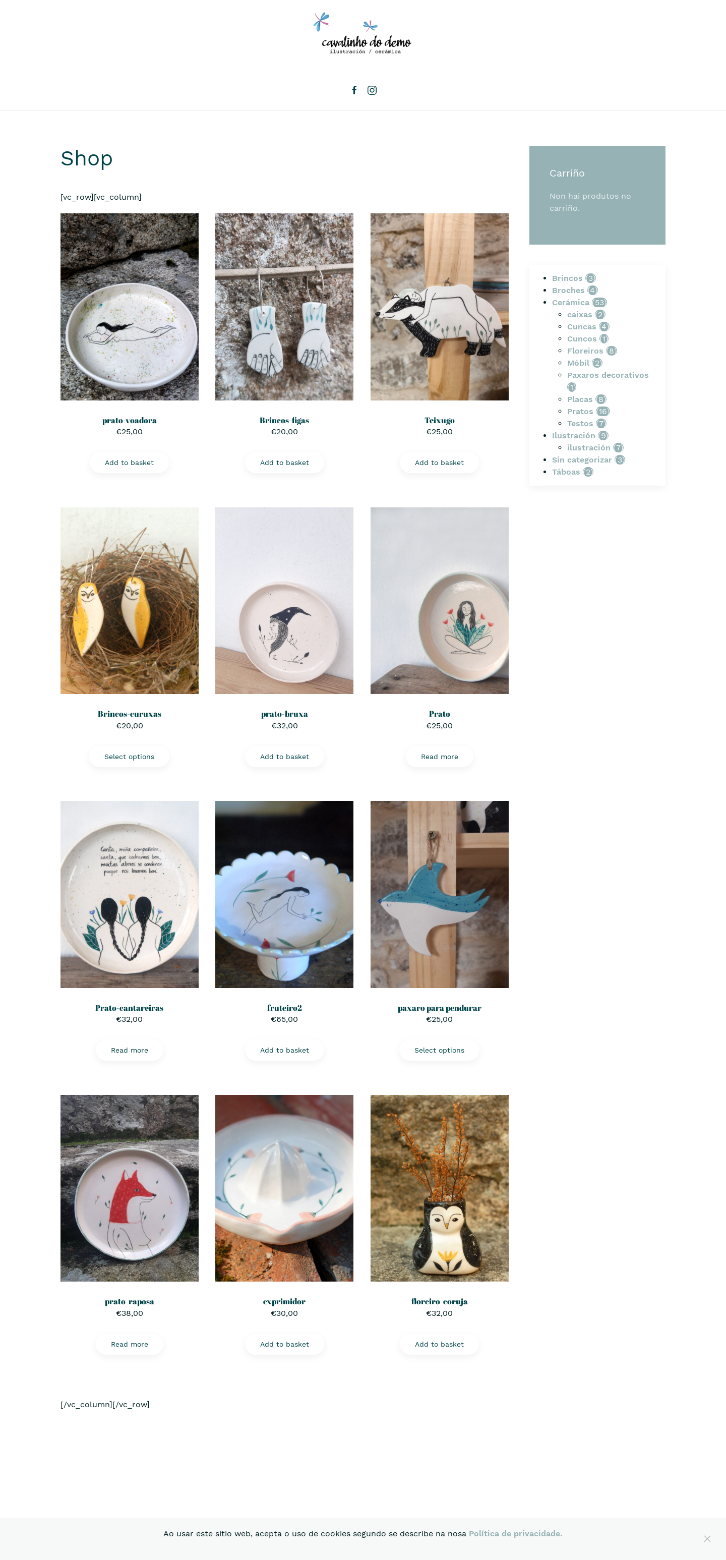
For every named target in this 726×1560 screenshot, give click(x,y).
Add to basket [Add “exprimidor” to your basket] (284, 1344)
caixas (579, 314)
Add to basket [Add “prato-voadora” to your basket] (129, 462)
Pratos (580, 411)
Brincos (567, 278)
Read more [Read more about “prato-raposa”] (129, 1344)
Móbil (578, 363)
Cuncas (581, 326)
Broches (568, 290)
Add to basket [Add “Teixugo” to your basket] (439, 462)
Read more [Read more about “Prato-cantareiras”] (129, 1050)
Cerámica (570, 302)
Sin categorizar (582, 460)
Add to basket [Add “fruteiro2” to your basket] (284, 1050)
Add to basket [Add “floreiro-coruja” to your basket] (439, 1344)
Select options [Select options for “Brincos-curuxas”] (129, 757)
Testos (580, 423)
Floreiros (585, 351)
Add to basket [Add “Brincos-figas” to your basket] (284, 462)
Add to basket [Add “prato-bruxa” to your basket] (284, 757)
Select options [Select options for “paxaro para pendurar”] (439, 1050)
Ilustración (573, 435)
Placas (580, 399)
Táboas (566, 472)
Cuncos (582, 338)
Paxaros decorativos (608, 375)
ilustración (589, 447)
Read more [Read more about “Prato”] (439, 757)
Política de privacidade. (516, 1533)
